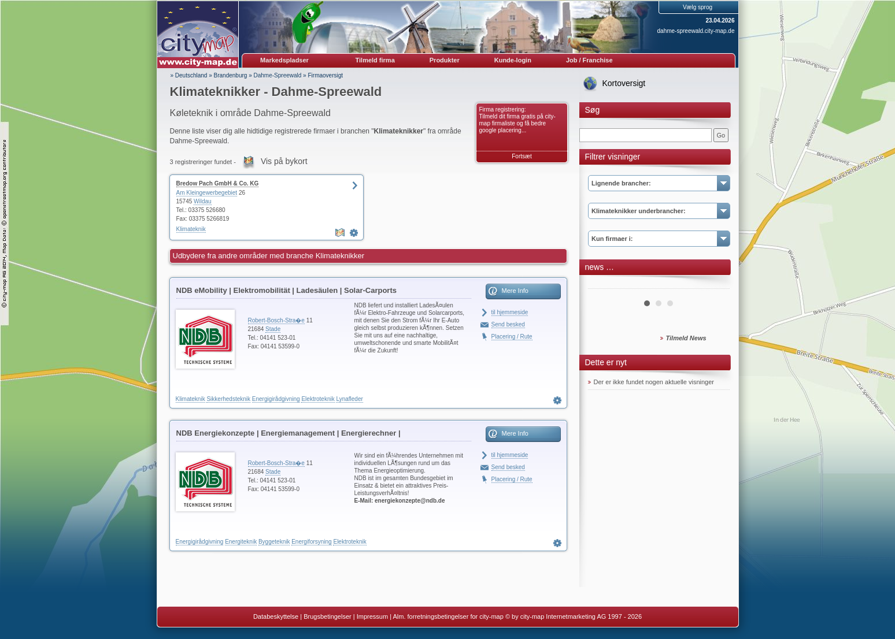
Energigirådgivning (276, 399)
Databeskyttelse (275, 616)
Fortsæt (521, 156)
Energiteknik (241, 541)
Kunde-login (512, 60)
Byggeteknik (274, 541)
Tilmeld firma (375, 60)
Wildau (203, 201)
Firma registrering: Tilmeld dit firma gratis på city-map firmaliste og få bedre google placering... (517, 119)
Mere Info (515, 290)
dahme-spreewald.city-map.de (696, 31)
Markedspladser (284, 60)
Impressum (372, 616)
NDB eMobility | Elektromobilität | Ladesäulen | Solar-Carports (286, 290)
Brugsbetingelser (328, 616)
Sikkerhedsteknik (228, 399)
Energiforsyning (311, 541)
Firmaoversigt (325, 75)
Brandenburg (230, 75)
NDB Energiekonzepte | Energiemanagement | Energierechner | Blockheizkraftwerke (288, 435)
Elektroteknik (317, 399)
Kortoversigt (624, 83)
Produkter (445, 60)
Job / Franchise (589, 60)
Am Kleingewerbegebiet (207, 193)
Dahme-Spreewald (278, 75)
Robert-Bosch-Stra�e (276, 320)
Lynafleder (349, 399)
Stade (272, 329)
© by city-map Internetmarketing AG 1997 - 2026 (573, 616)
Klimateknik (191, 229)
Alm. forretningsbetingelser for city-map (448, 616)
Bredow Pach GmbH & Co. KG (217, 183)
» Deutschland (189, 75)
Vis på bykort (284, 161)
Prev (603, 284)
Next (714, 284)
